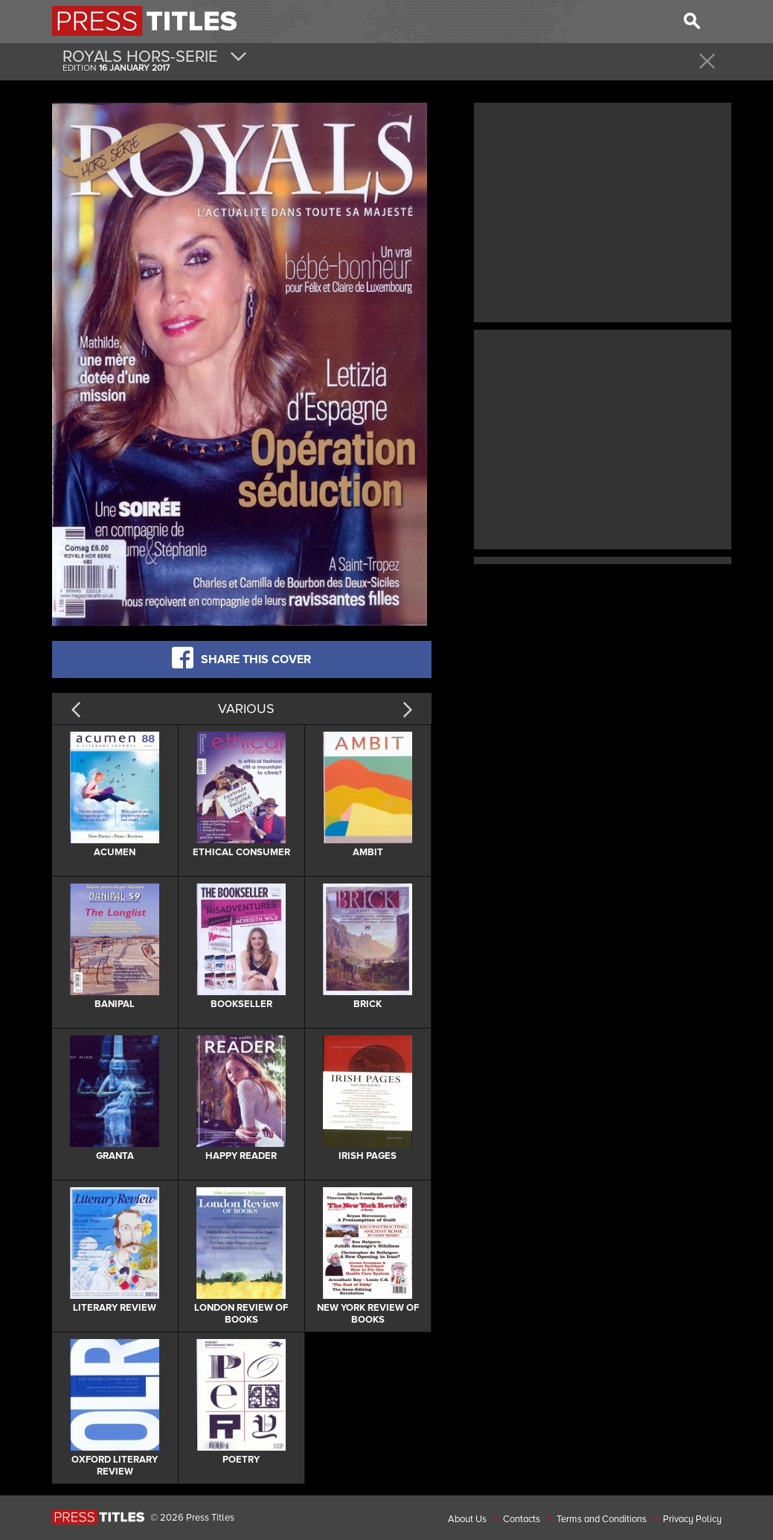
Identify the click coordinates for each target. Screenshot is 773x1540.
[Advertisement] (603, 210)
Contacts (521, 1519)
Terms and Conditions (602, 1519)
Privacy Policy (692, 1519)
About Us (467, 1519)
